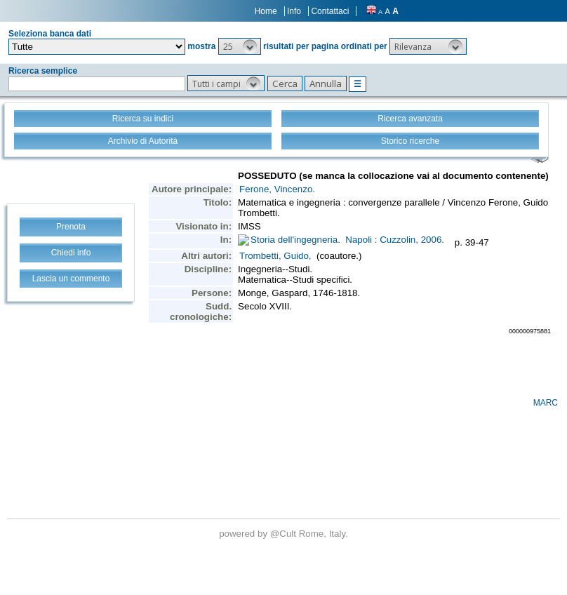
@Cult (284, 533)
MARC (545, 403)
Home (266, 11)
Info (294, 11)
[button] (239, 46)
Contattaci (330, 11)
